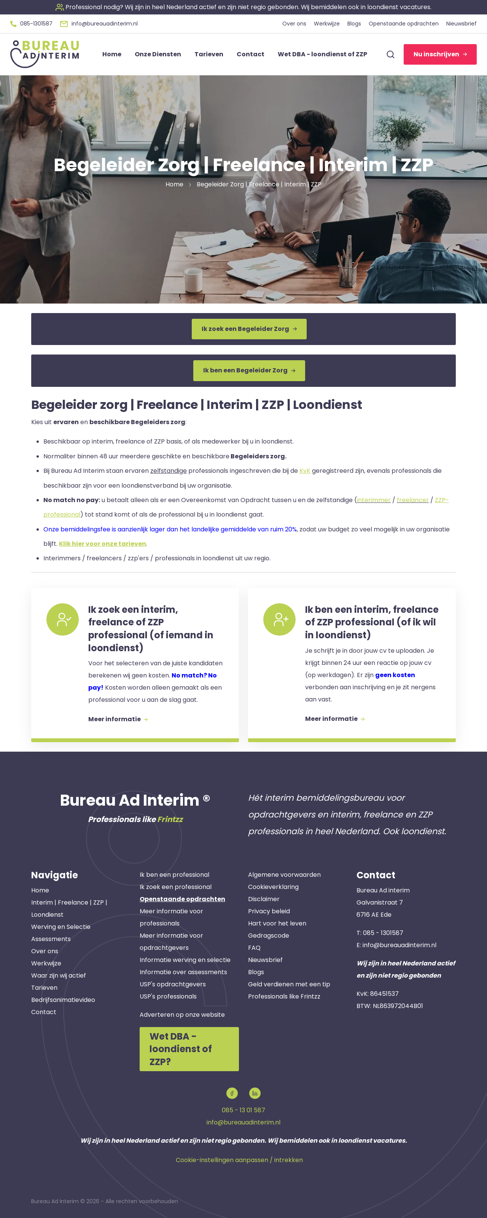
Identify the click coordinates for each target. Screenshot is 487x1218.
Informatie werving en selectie (185, 960)
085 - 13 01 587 (243, 1110)
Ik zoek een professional (176, 886)
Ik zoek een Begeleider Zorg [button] (249, 328)
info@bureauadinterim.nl (399, 945)
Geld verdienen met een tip (289, 984)
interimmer (374, 500)
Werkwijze (46, 963)
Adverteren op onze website (182, 1014)
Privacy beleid (269, 911)
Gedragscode (268, 935)
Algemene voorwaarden (284, 874)
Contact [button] (250, 54)
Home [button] (111, 54)
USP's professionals (168, 996)
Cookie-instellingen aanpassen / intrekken (239, 1160)
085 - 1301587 (383, 933)
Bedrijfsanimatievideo (63, 999)
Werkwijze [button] (327, 23)
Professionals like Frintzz (284, 996)
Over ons (44, 951)
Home (40, 890)
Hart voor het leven (277, 923)
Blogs (256, 972)
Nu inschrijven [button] (440, 54)
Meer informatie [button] (118, 719)
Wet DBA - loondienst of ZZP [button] (322, 54)
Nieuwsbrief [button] (461, 23)
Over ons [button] (294, 23)
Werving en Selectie (61, 926)
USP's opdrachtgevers (173, 984)
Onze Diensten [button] (158, 54)
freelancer (413, 500)
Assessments (51, 939)
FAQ (254, 947)
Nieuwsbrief (265, 960)
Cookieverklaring (273, 886)
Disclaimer (264, 899)
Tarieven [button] (208, 54)
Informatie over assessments (183, 972)
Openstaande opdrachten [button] (404, 23)
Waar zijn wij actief (58, 975)
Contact (43, 1012)
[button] (243, 7)
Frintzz (170, 819)
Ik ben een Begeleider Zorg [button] (249, 370)
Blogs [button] (354, 23)
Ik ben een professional (174, 874)
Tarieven (44, 987)
